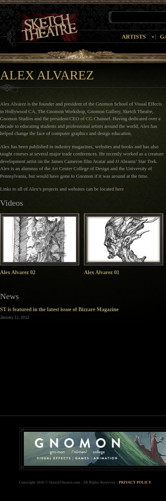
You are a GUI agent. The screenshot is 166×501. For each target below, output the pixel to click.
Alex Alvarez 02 (18, 272)
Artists (134, 37)
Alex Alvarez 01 (101, 272)
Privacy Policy (135, 482)
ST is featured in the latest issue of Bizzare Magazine (59, 309)
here (119, 189)
